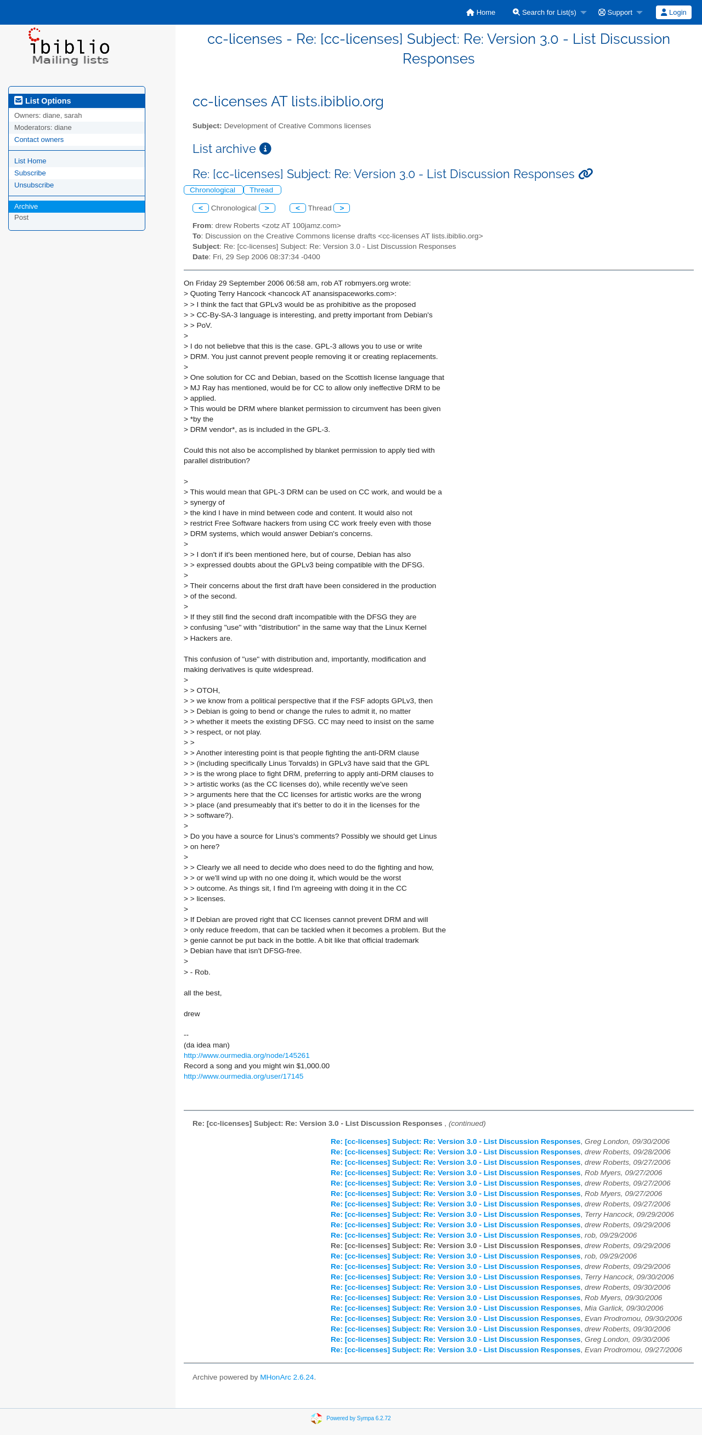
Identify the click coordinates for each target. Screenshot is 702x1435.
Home (480, 12)
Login (673, 12)
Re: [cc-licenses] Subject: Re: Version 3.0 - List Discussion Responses (456, 1141)
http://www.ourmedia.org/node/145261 (247, 1055)
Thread (262, 190)
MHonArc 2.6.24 (287, 1377)
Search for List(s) (544, 12)
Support (615, 12)
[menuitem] (480, 12)
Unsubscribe (34, 185)
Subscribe (30, 173)
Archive (26, 206)
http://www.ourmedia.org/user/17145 (243, 1076)
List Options (42, 100)
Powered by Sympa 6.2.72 (358, 1418)
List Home (30, 161)
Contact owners (39, 139)
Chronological (213, 190)
